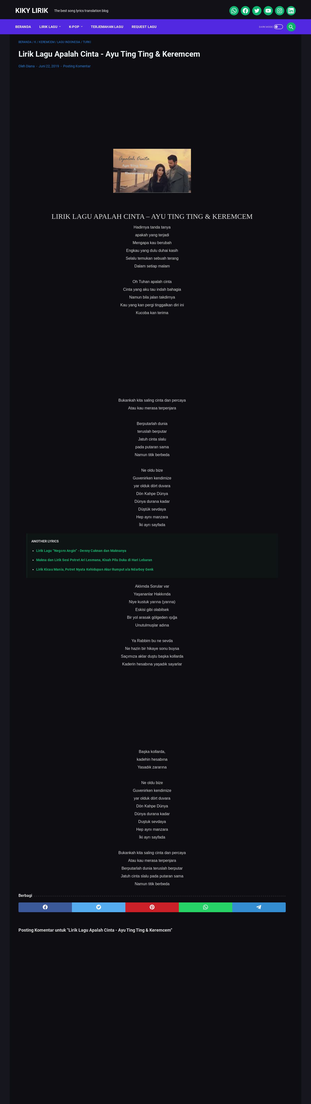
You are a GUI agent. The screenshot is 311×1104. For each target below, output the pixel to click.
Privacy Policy (174, 1086)
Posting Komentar (77, 62)
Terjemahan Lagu (110, 19)
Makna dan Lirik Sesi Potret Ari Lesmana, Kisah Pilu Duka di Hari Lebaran (94, 570)
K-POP (77, 19)
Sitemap (116, 1086)
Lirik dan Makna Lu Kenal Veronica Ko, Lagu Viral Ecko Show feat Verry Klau (254, 213)
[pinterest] (110, 917)
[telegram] (183, 917)
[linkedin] (287, 5)
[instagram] (276, 5)
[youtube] (264, 5)
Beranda (26, 19)
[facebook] (241, 5)
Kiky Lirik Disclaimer (210, 1086)
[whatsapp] (230, 5)
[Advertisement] (110, 105)
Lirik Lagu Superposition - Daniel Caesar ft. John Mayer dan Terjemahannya (251, 236)
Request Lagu (147, 19)
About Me (93, 1086)
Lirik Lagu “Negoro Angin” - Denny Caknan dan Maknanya (81, 560)
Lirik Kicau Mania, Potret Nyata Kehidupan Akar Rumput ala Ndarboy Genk (94, 579)
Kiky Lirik (34, 6)
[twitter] (253, 5)
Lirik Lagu (52, 19)
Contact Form (143, 1086)
